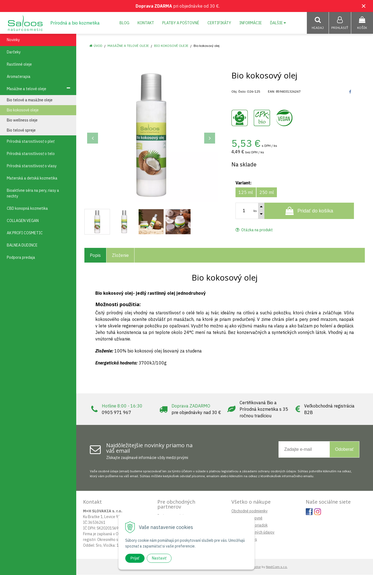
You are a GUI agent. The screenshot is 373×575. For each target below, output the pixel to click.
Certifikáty (219, 22)
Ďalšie (278, 22)
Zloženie (120, 255)
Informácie (250, 22)
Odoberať (344, 449)
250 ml (266, 192)
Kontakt (145, 22)
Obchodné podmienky (249, 511)
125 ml (246, 192)
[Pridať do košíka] (309, 211)
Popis (95, 255)
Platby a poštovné (180, 22)
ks (255, 211)
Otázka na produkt (254, 230)
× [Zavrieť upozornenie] (363, 5)
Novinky (13, 40)
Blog (124, 22)
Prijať (134, 558)
